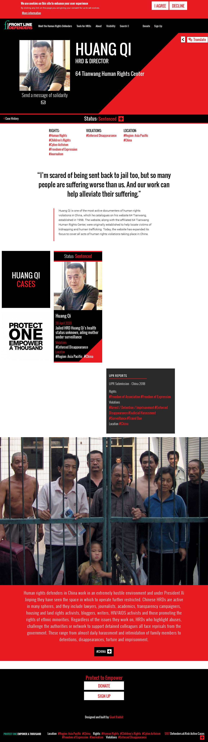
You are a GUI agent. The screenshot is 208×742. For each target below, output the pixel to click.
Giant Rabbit (116, 716)
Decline (178, 6)
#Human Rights (58, 135)
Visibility (110, 26)
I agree (160, 6)
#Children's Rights (60, 140)
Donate (146, 26)
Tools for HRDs (84, 26)
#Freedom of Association (124, 396)
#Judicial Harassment (142, 412)
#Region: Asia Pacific (136, 135)
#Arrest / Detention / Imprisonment (131, 407)
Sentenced (107, 118)
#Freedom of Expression (63, 149)
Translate (199, 39)
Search (124, 25)
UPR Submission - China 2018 (127, 382)
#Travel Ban (134, 417)
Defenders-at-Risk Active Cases (184, 733)
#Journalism (56, 153)
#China (128, 140)
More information (31, 13)
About (99, 26)
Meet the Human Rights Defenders (55, 26)
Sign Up (158, 26)
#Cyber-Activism (58, 144)
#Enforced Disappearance (101, 135)
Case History (12, 119)
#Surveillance (117, 417)
